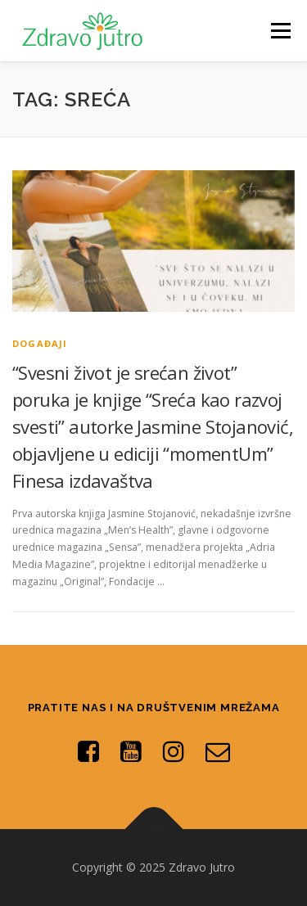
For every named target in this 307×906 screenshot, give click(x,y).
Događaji (40, 343)
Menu (279, 31)
